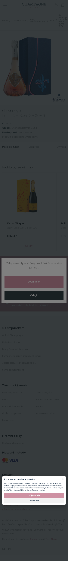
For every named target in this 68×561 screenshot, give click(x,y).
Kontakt (40, 406)
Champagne (19, 21)
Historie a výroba (11, 342)
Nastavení (34, 501)
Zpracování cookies (38, 490)
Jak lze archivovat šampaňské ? (19, 362)
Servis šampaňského (13, 369)
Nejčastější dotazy (12, 392)
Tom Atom (51, 539)
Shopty (33, 539)
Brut (52, 21)
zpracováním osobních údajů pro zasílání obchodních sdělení (36, 304)
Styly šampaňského (38, 21)
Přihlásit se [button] (56, 4)
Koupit (29, 245)
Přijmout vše (34, 495)
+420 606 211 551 (10, 505)
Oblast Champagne (13, 335)
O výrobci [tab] (61, 147)
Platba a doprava (11, 413)
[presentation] (25, 285)
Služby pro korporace (13, 443)
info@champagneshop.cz (16, 509)
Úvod (5, 21)
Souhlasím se (36, 304)
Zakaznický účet (44, 392)
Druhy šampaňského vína (15, 349)
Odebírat (34, 294)
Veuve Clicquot (16, 223)
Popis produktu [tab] (10, 147)
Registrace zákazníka (47, 399)
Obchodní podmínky (13, 406)
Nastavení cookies (46, 413)
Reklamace (8, 420)
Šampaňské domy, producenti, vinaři (21, 355)
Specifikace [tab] (34, 147)
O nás (5, 399)
